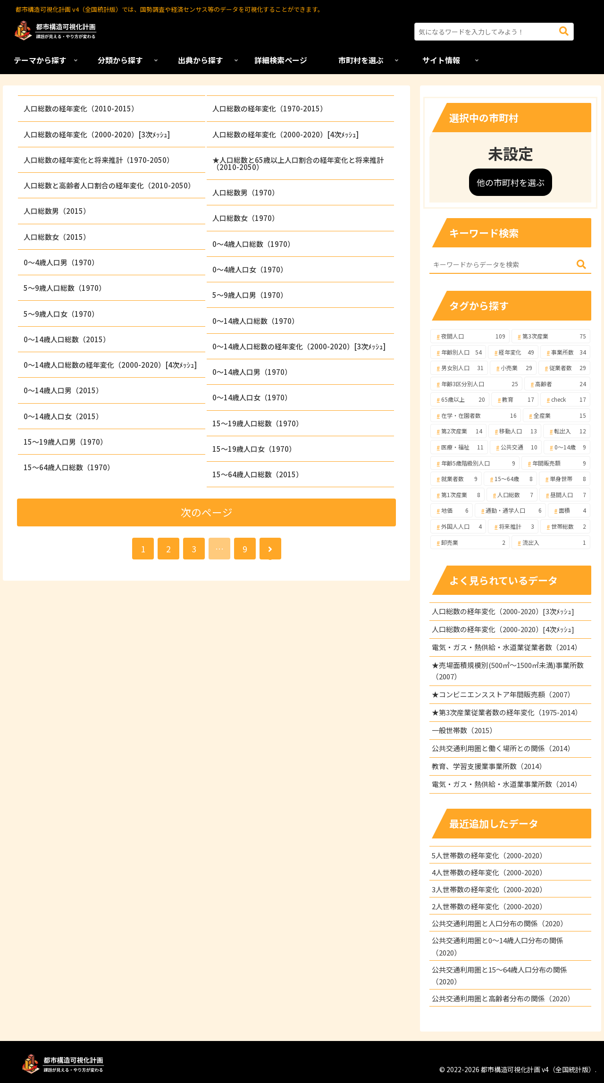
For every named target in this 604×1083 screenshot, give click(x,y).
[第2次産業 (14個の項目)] (458, 431)
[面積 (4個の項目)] (569, 510)
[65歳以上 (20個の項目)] (460, 399)
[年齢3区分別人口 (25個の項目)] (476, 384)
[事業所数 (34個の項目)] (565, 352)
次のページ (207, 512)
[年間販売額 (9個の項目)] (555, 463)
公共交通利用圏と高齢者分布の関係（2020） (503, 998)
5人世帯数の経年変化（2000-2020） (489, 855)
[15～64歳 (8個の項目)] (510, 479)
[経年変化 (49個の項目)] (513, 352)
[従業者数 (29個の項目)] (564, 368)
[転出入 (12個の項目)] (566, 431)
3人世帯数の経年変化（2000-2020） (489, 889)
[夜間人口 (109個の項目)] (470, 336)
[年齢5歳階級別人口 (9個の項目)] (475, 463)
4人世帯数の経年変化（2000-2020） (489, 872)
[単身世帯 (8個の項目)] (564, 479)
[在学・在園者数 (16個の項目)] (475, 415)
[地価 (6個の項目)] (451, 510)
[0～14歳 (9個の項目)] (567, 447)
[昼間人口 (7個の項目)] (564, 495)
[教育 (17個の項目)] (514, 399)
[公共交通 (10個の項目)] (516, 447)
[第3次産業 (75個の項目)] (551, 336)
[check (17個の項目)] (565, 399)
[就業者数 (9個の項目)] (456, 479)
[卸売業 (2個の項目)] (470, 542)
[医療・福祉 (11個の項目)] (459, 447)
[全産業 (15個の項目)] (557, 415)
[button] (563, 31)
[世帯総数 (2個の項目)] (565, 526)
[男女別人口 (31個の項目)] (459, 368)
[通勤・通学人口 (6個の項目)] (510, 510)
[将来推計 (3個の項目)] (513, 526)
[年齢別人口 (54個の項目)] (458, 352)
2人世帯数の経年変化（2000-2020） (489, 906)
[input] (494, 32)
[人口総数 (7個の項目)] (512, 495)
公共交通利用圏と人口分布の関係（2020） (499, 923)
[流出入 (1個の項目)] (551, 542)
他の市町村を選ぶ (511, 182)
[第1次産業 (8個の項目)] (457, 495)
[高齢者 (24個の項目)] (557, 384)
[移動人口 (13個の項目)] (514, 431)
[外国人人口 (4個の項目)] (458, 526)
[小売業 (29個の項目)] (513, 368)
